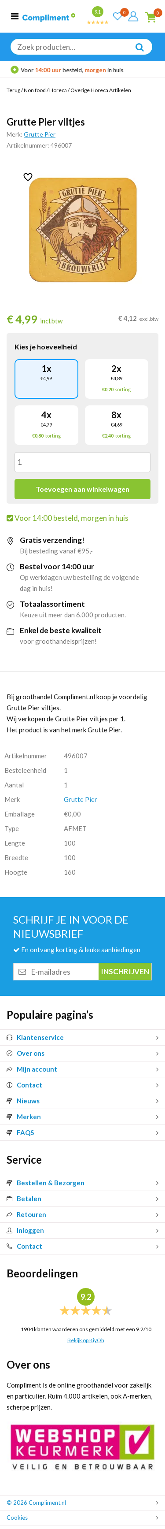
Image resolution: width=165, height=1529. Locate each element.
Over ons (25, 1053)
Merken (24, 1117)
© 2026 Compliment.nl (36, 1502)
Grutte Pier (39, 134)
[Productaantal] (82, 462)
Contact (24, 1085)
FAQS (20, 1132)
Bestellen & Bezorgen (45, 1183)
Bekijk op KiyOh (85, 1340)
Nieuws (23, 1101)
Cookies (17, 1517)
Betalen (24, 1198)
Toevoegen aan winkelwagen (82, 489)
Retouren (26, 1214)
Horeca (58, 90)
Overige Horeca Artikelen (100, 90)
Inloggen (25, 1230)
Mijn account (32, 1069)
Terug (13, 90)
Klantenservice (35, 1037)
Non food (35, 90)
